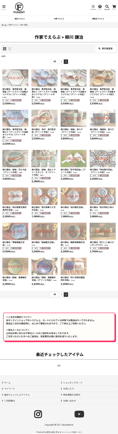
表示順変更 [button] (105, 48)
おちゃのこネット (54, 432)
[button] (4, 8)
